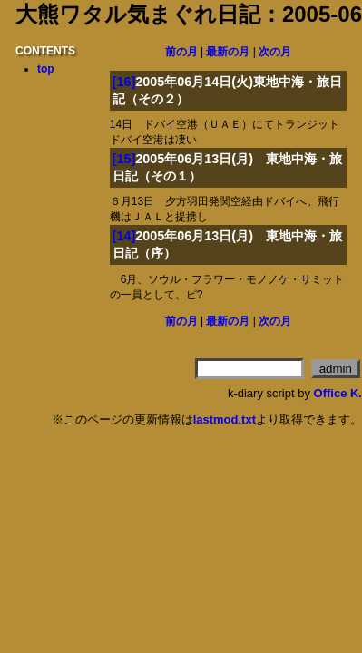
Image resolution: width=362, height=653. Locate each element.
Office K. (338, 393)
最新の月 (227, 51)
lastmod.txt (224, 419)
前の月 (181, 51)
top (45, 69)
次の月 (275, 51)
